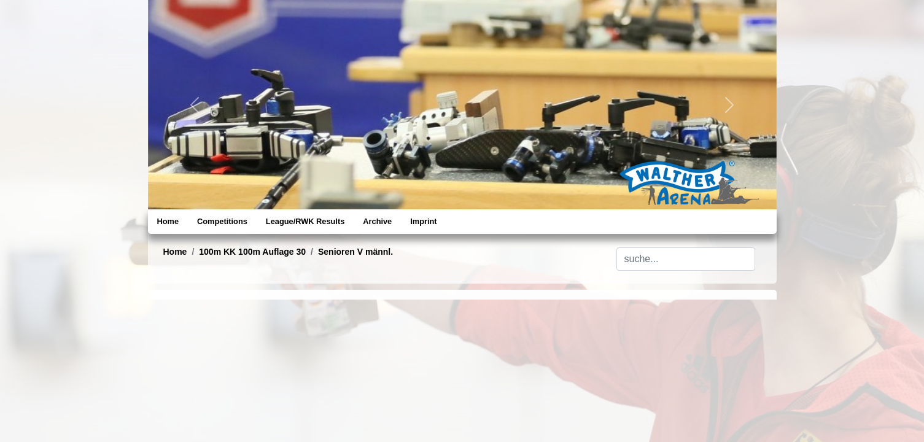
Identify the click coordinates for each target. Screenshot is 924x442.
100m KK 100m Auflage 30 (252, 252)
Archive (377, 221)
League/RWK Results (305, 221)
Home (168, 221)
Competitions (222, 221)
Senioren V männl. (355, 252)
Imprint (423, 221)
